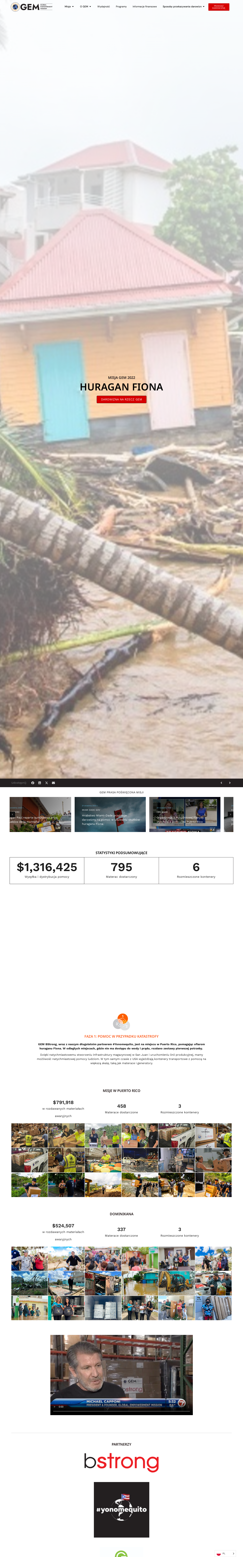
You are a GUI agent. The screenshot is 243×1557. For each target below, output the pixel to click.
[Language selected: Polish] (225, 1553)
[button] (32, 782)
